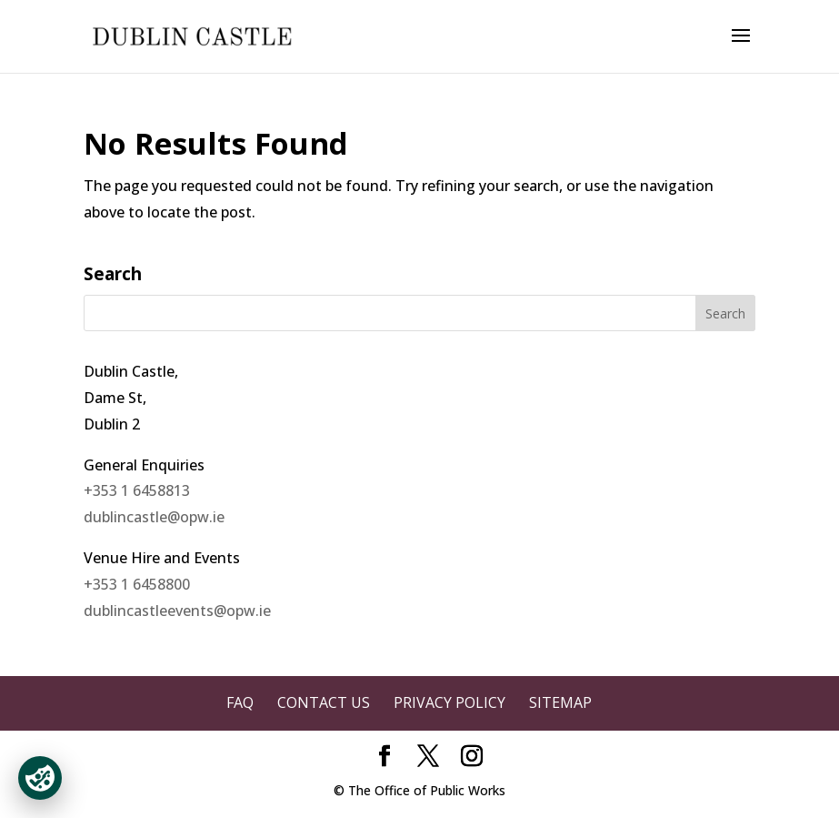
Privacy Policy (449, 702)
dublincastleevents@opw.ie (177, 611)
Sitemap (560, 702)
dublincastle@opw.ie (154, 517)
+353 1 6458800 (137, 584)
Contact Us (323, 702)
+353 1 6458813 (137, 490)
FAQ (240, 702)
